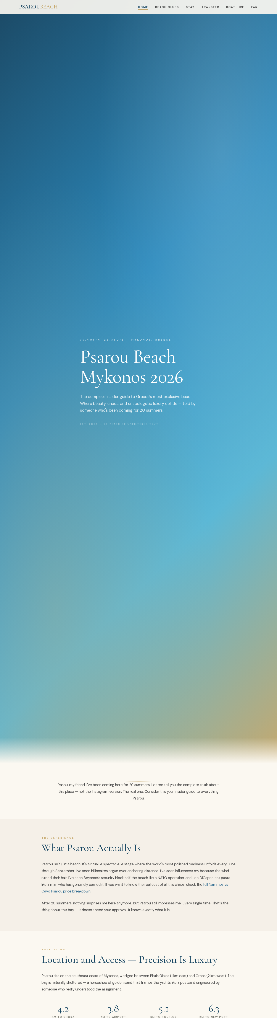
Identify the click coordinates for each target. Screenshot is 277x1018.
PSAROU (38, 7)
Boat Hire (235, 7)
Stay (190, 7)
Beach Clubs (167, 7)
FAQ (254, 7)
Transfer (210, 7)
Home (143, 7)
